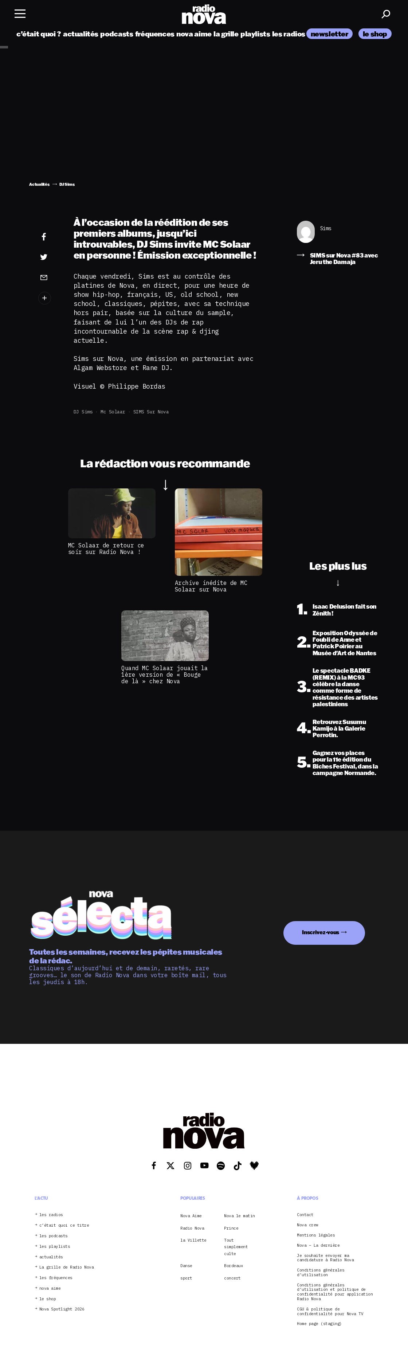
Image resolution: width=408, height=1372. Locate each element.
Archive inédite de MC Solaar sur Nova (211, 586)
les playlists (54, 1246)
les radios (288, 33)
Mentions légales (316, 1235)
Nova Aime (191, 1215)
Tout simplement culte (236, 1247)
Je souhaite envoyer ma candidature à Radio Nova (325, 1258)
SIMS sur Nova (151, 412)
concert (232, 1278)
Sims (325, 228)
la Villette (193, 1240)
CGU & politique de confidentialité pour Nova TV (330, 1311)
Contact (305, 1214)
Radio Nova (192, 1228)
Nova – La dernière (318, 1245)
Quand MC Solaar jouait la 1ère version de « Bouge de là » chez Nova (164, 674)
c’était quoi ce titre (64, 1225)
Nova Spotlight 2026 (62, 1309)
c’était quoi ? (38, 33)
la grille (226, 33)
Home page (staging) (319, 1323)
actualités (80, 33)
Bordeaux (233, 1265)
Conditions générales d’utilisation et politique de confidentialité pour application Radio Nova (335, 1292)
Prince (231, 1228)
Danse (186, 1265)
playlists (255, 33)
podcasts (116, 33)
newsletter (329, 33)
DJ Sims (83, 412)
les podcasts (53, 1236)
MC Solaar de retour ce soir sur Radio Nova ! (106, 548)
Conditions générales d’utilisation (320, 1272)
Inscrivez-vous (320, 932)
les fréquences (55, 1277)
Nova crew (307, 1225)
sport (186, 1278)
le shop (375, 33)
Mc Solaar (113, 412)
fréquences (154, 33)
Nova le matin (239, 1215)
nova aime (194, 33)
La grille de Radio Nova (66, 1267)
